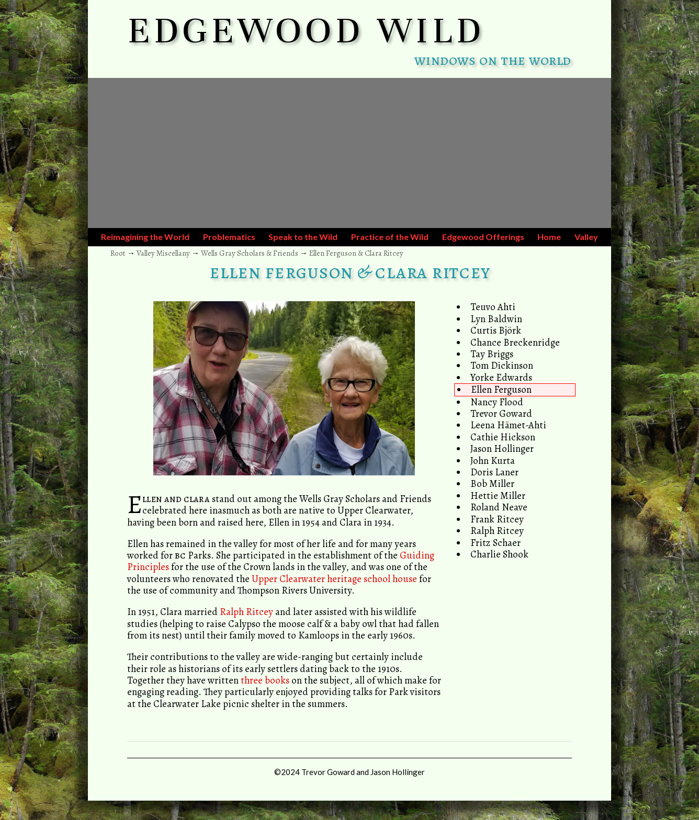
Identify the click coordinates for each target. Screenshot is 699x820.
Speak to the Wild (302, 237)
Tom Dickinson (501, 365)
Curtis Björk (495, 330)
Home (549, 237)
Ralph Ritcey (497, 530)
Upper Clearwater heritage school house (334, 578)
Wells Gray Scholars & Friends (249, 253)
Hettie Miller (497, 495)
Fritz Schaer (495, 542)
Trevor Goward (501, 413)
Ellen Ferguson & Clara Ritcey (356, 253)
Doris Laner (494, 472)
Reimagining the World (145, 237)
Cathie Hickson (502, 436)
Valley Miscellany (163, 253)
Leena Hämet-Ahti (508, 424)
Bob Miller (492, 483)
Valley (586, 237)
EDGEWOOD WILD (306, 30)
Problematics (229, 237)
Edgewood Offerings (483, 237)
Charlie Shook (499, 554)
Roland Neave (498, 507)
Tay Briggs (491, 353)
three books (265, 680)
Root (118, 253)
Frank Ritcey (497, 519)
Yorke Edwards (501, 377)
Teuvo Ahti (492, 306)
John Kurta (492, 460)
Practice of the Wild (390, 237)
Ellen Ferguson (501, 389)
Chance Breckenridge (515, 342)
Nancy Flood (496, 401)
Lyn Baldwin (496, 318)
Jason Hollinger (502, 448)
